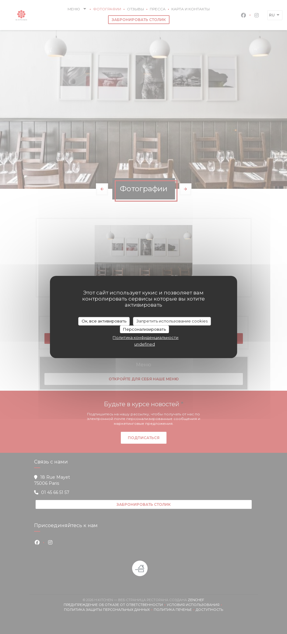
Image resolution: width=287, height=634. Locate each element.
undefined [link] (144, 344)
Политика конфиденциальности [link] (145, 337)
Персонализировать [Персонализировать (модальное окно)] (144, 329)
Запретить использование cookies (172, 321)
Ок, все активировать (104, 321)
